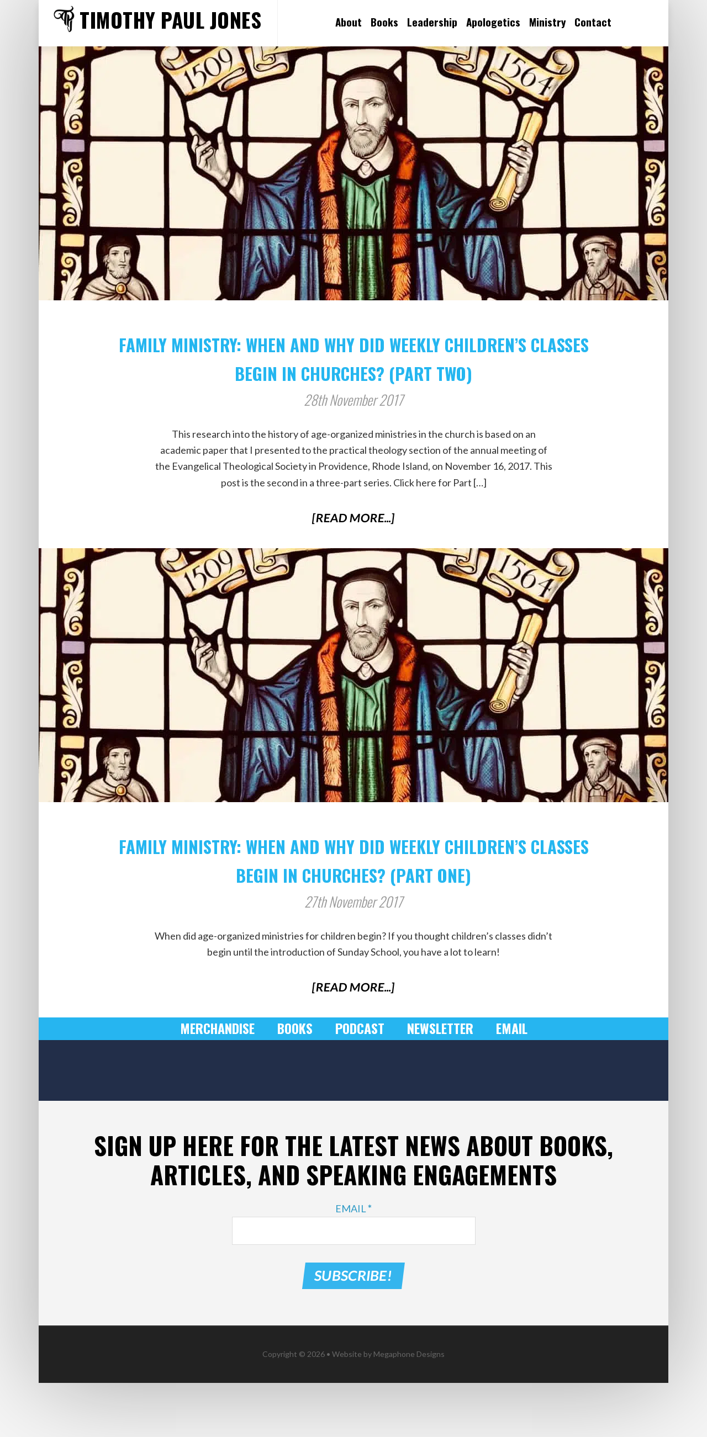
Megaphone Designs (409, 1408)
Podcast (359, 1086)
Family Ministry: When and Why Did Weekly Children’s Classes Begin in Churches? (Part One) (353, 900)
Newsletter (436, 1086)
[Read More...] (354, 546)
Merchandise (222, 1086)
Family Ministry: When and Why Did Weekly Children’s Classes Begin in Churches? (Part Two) (353, 370)
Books (297, 1086)
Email (504, 1086)
